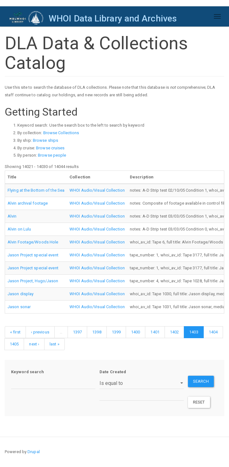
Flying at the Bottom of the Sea (36, 190)
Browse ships (45, 140)
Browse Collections (61, 132)
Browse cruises (50, 148)
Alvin (12, 216)
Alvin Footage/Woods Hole (33, 242)
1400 (135, 332)
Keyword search (27, 371)
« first (15, 332)
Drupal (33, 451)
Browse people (52, 155)
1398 (96, 332)
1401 (154, 332)
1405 (14, 344)
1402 (174, 332)
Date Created (112, 371)
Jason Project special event (33, 255)
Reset (199, 402)
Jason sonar (19, 306)
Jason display (20, 293)
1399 (116, 332)
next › (34, 344)
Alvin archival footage (28, 203)
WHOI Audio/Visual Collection (97, 190)
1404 (213, 332)
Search (201, 381)
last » (54, 344)
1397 (77, 332)
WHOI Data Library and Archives (113, 18)
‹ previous (40, 332)
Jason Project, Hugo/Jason (33, 280)
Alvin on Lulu (19, 229)
